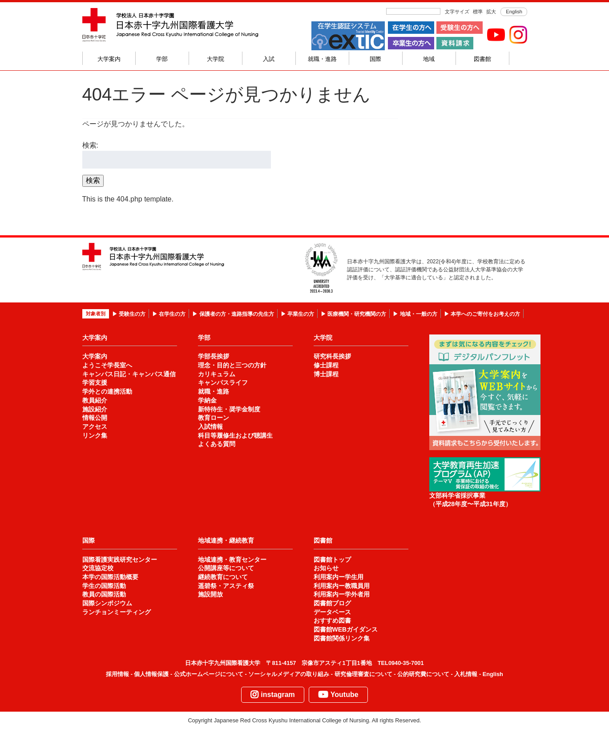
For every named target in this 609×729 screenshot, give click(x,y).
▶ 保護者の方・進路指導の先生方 (233, 314)
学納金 (207, 400)
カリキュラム (216, 374)
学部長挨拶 (213, 356)
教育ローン (213, 417)
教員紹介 (94, 400)
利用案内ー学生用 (338, 576)
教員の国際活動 (104, 594)
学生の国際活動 (104, 585)
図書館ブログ (332, 603)
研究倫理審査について (363, 674)
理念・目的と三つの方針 (232, 365)
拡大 (491, 11)
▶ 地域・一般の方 (415, 314)
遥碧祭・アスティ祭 (226, 585)
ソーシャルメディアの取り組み (288, 674)
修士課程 (326, 365)
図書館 (482, 59)
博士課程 (326, 374)
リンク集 (94, 435)
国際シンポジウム (107, 603)
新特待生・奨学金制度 (229, 409)
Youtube (338, 694)
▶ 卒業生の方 (297, 314)
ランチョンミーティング (116, 612)
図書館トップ (332, 559)
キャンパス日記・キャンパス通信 (129, 374)
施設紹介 (94, 409)
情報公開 (94, 417)
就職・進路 (322, 59)
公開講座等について (226, 568)
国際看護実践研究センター (119, 559)
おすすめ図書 (332, 620)
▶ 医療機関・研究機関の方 (353, 314)
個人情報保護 (151, 674)
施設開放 (210, 594)
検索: (90, 145)
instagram (272, 694)
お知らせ (326, 568)
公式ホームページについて (208, 674)
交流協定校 (97, 568)
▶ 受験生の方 (128, 314)
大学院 (215, 59)
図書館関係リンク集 (342, 638)
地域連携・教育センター (232, 559)
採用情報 (117, 674)
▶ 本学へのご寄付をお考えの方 (482, 314)
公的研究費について (423, 674)
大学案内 (109, 59)
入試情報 (210, 426)
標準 (478, 11)
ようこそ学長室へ (107, 365)
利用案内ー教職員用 (342, 585)
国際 (375, 59)
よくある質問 (216, 443)
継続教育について (223, 576)
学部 (162, 59)
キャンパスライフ (223, 382)
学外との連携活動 (107, 391)
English (513, 11)
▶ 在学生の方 (169, 314)
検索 (93, 180)
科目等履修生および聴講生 (235, 435)
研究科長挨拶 (332, 356)
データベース (332, 612)
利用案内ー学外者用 (342, 594)
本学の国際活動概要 (110, 576)
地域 (429, 59)
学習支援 (94, 382)
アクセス (94, 426)
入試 (268, 59)
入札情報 (465, 674)
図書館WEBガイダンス (346, 629)
